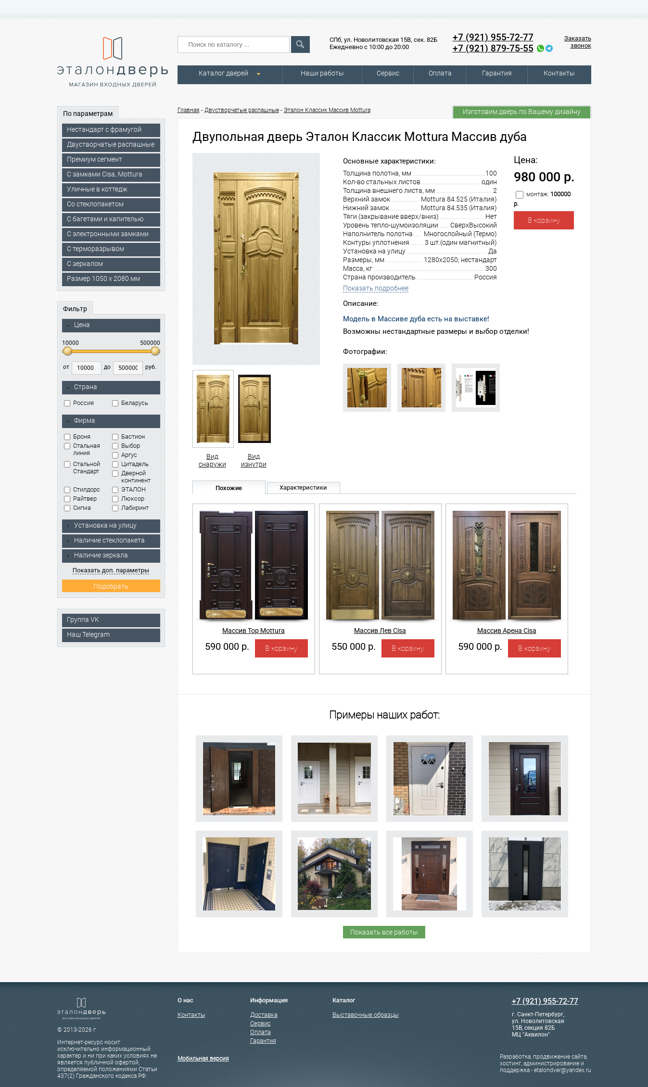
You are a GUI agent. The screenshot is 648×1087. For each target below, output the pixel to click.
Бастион (128, 436)
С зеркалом (85, 263)
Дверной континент (131, 476)
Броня (77, 436)
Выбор (126, 445)
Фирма (80, 421)
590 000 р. (227, 646)
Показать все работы (384, 932)
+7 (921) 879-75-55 (493, 48)
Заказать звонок (577, 42)
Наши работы (322, 73)
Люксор (128, 498)
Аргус (124, 454)
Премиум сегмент (94, 159)
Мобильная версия (203, 1058)
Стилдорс (82, 489)
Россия (79, 402)
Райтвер (80, 498)
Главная (189, 110)
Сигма (77, 507)
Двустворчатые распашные (110, 144)
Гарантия (497, 73)
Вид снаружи (212, 419)
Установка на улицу (101, 525)
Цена (77, 325)
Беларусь (130, 402)
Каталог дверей (223, 73)
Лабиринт (130, 507)
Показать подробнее (375, 288)
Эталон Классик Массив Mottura (327, 110)
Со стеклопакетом (95, 204)
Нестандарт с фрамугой (104, 129)
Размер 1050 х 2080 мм (103, 278)
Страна (81, 387)
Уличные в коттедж (97, 189)
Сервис (388, 73)
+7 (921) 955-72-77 (493, 37)
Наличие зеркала (96, 555)
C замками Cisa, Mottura (104, 174)
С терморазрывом (95, 249)
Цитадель (130, 464)
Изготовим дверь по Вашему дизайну (522, 111)
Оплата (440, 73)
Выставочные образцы (365, 1014)
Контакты (559, 73)
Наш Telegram (88, 634)
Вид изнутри (254, 419)
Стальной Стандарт (82, 467)
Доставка (264, 1014)
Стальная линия (82, 449)
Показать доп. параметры (111, 570)
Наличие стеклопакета (105, 540)
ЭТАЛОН (129, 489)
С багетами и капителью (105, 219)
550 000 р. (353, 646)
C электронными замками (108, 234)
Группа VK (83, 619)
